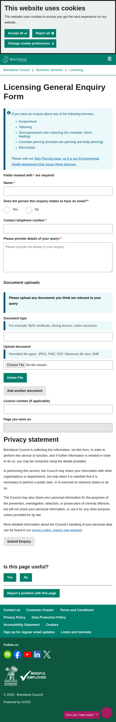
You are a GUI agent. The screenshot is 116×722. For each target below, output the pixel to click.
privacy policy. (57, 530)
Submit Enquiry (19, 541)
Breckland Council (16, 70)
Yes (15, 209)
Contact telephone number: (25, 220)
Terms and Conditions (77, 610)
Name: (9, 183)
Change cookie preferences (29, 43)
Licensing (76, 70)
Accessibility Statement (22, 625)
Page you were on (17, 419)
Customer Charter (40, 610)
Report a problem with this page (31, 593)
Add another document (24, 391)
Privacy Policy (14, 617)
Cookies (52, 625)
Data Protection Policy (49, 617)
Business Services (49, 70)
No (26, 577)
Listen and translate (76, 632)
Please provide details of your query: (32, 239)
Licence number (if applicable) (27, 401)
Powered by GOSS (17, 702)
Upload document (17, 346)
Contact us (12, 610)
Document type (15, 318)
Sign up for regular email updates (29, 632)
